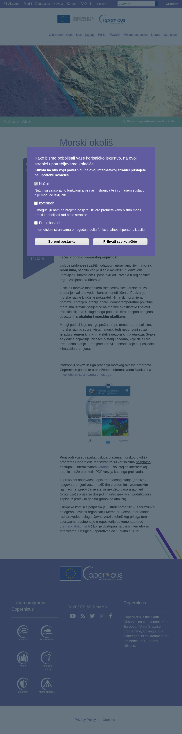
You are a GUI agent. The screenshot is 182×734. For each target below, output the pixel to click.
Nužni (44, 184)
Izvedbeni (47, 203)
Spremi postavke (61, 241)
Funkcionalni (49, 223)
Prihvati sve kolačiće (120, 241)
